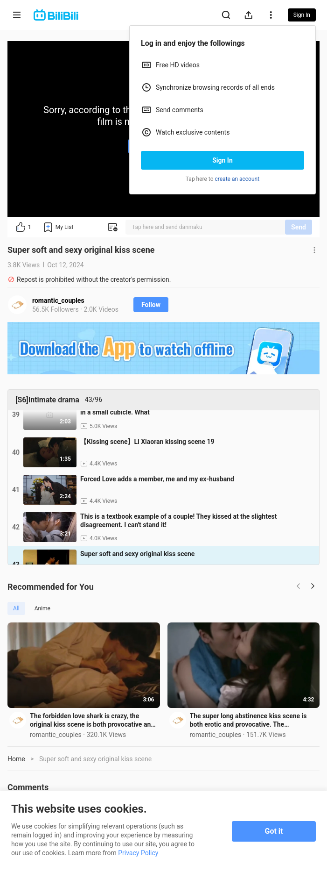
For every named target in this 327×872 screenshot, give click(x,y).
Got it (274, 831)
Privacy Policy (138, 853)
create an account (237, 179)
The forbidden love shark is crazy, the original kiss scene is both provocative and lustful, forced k (92, 720)
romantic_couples (58, 300)
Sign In (222, 160)
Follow (150, 304)
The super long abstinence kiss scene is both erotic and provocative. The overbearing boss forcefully (248, 720)
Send (298, 227)
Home (16, 759)
